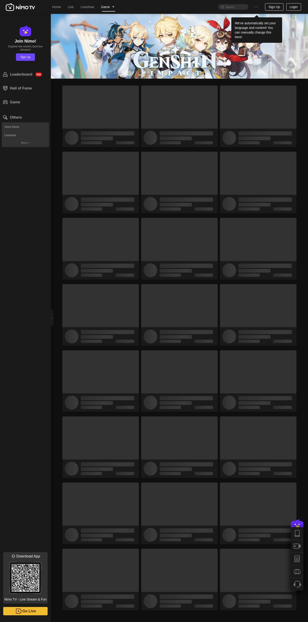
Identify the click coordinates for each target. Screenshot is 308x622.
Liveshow (10, 135)
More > (25, 143)
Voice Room (11, 127)
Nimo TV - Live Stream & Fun (25, 576)
